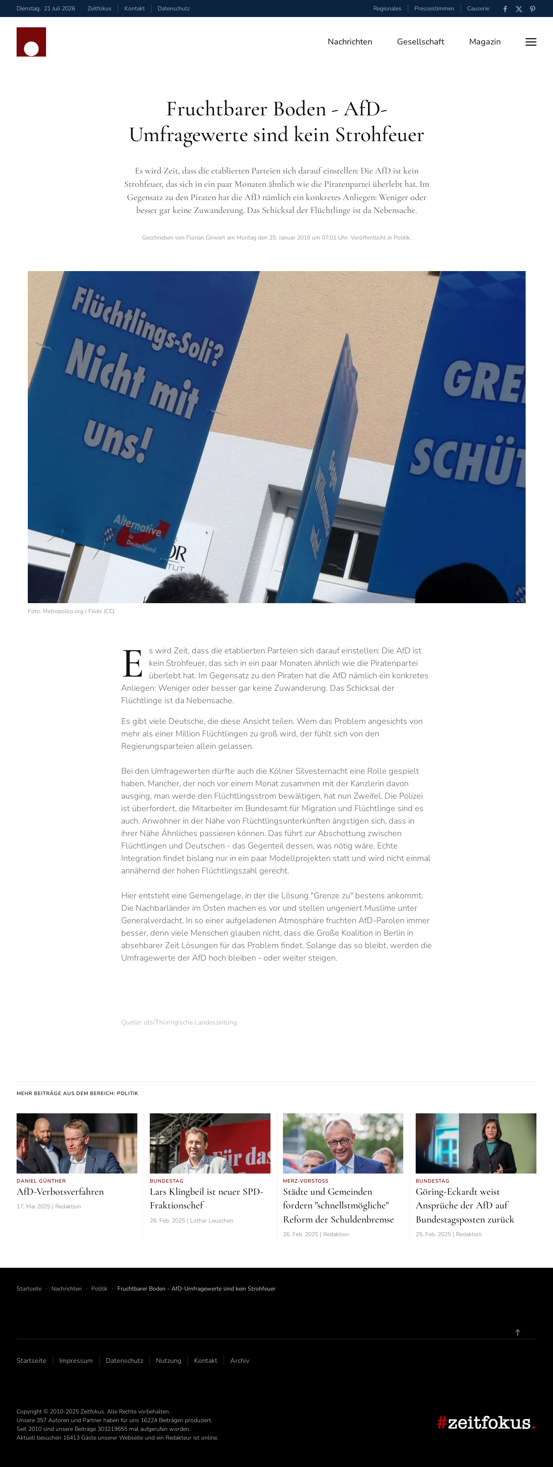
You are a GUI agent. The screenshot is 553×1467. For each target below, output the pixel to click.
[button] (531, 41)
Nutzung (168, 1360)
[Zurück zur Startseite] (31, 42)
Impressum (76, 1360)
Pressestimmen (434, 8)
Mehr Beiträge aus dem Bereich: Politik (78, 1093)
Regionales (387, 8)
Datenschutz (174, 8)
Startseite (31, 1360)
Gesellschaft (420, 41)
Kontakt (134, 8)
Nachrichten (350, 41)
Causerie (478, 8)
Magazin (485, 41)
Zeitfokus (100, 8)
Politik (402, 238)
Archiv (239, 1360)
